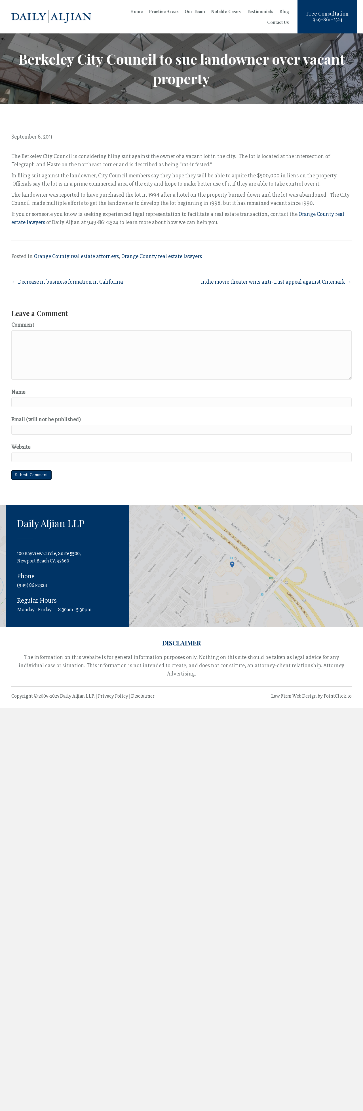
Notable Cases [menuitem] (226, 11)
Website (20, 447)
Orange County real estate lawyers (161, 256)
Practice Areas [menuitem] (164, 11)
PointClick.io (338, 696)
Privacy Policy (113, 696)
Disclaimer (143, 696)
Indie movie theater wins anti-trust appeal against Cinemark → (276, 281)
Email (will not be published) (46, 419)
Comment (22, 324)
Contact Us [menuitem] (278, 22)
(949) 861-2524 (32, 585)
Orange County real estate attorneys (76, 256)
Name (18, 392)
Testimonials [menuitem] (260, 11)
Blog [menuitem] (284, 11)
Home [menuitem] (136, 11)
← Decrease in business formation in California (67, 281)
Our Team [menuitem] (195, 11)
